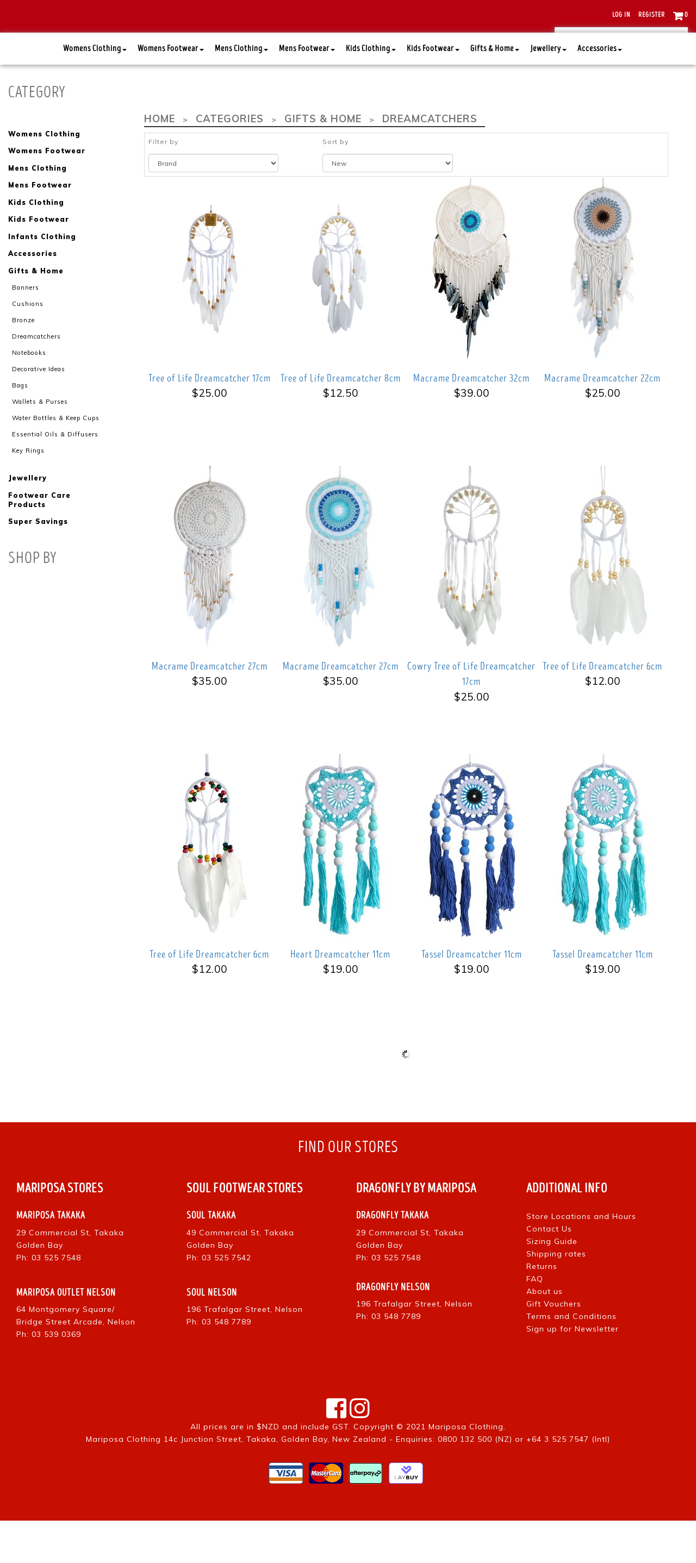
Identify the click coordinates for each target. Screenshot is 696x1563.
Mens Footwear (307, 91)
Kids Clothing (371, 91)
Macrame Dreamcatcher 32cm (471, 421)
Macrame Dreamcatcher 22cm (602, 421)
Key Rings (28, 489)
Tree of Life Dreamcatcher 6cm (602, 709)
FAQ (534, 1321)
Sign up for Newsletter (572, 1371)
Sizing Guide (551, 1284)
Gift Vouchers (553, 1346)
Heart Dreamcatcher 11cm (340, 997)
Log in (621, 15)
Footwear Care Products (39, 539)
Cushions (27, 344)
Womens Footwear (171, 91)
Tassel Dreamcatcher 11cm (471, 997)
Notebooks (28, 393)
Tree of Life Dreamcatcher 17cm (209, 421)
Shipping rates (556, 1296)
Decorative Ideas (38, 408)
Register (651, 15)
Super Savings (37, 561)
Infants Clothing (42, 278)
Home (159, 161)
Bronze (23, 360)
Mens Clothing (241, 91)
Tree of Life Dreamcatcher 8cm (341, 421)
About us (544, 1334)
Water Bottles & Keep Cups (55, 457)
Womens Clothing (95, 91)
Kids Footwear (433, 91)
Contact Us (549, 1271)
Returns (541, 1309)
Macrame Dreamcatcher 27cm (210, 709)
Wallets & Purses (40, 441)
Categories (228, 161)
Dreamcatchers (36, 376)
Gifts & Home (494, 91)
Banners (25, 328)
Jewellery (548, 91)
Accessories (599, 91)
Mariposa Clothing (466, 1469)
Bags (20, 425)
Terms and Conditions (571, 1359)
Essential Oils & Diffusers (55, 473)
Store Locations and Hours (581, 1259)
